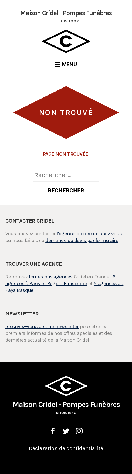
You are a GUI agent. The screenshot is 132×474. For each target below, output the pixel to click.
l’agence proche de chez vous (89, 234)
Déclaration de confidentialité (66, 448)
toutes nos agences (51, 277)
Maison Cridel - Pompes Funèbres (66, 396)
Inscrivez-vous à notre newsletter (42, 326)
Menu (66, 64)
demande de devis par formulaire (81, 240)
